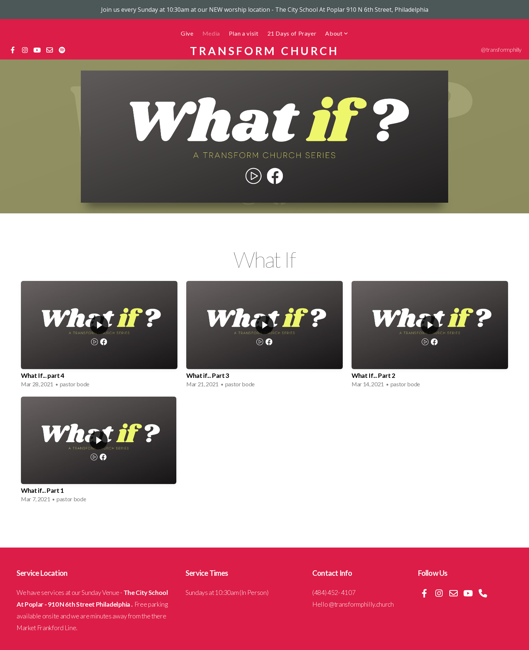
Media (211, 33)
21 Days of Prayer (292, 33)
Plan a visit (244, 33)
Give (187, 33)
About (336, 33)
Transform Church (264, 50)
